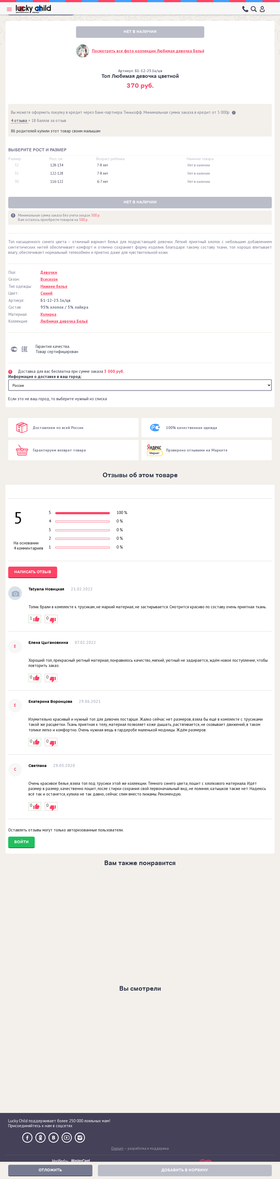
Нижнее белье (53, 286)
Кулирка (48, 314)
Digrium (117, 1148)
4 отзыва (19, 120)
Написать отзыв (32, 572)
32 (17, 165)
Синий (46, 293)
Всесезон (49, 279)
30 (17, 182)
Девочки (48, 272)
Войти (21, 842)
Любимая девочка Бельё (64, 321)
